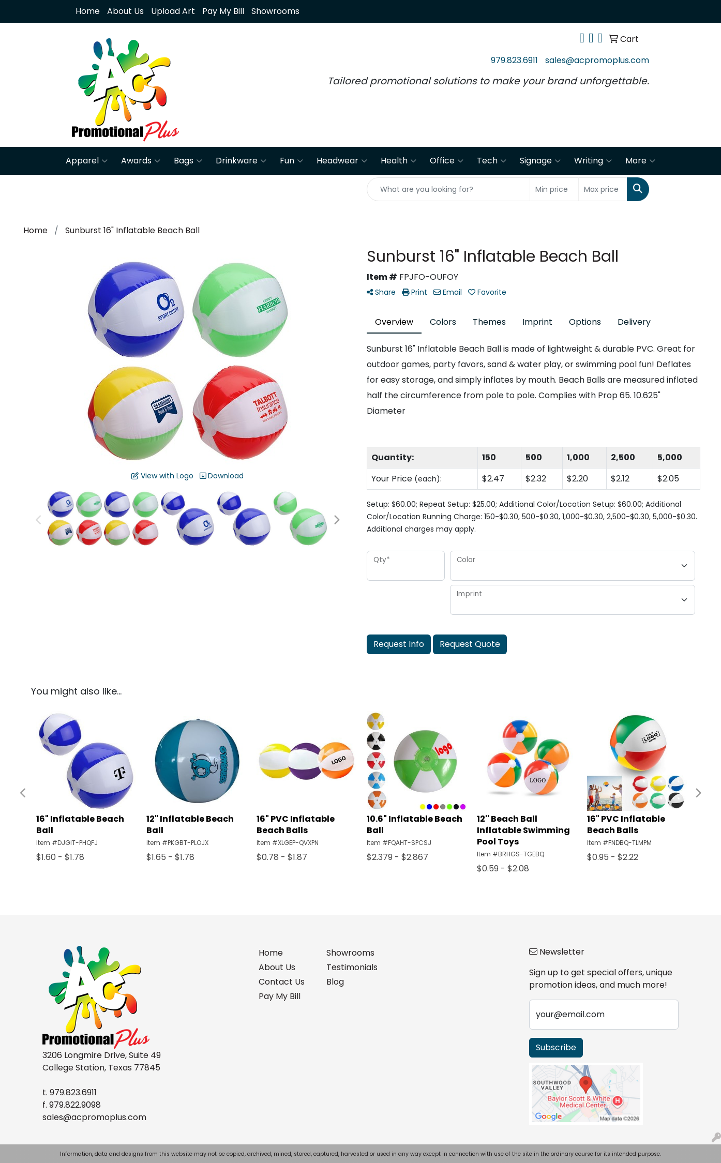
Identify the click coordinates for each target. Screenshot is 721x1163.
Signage (540, 161)
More (640, 161)
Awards (140, 161)
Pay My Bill (223, 11)
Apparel (87, 161)
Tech (491, 161)
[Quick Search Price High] (602, 189)
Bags (188, 161)
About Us (125, 11)
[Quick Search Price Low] (554, 189)
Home (88, 11)
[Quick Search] (448, 189)
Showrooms (275, 11)
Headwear (342, 161)
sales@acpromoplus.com (597, 60)
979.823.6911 (514, 60)
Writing (593, 161)
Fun (291, 161)
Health (398, 161)
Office (446, 161)
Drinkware (241, 161)
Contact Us (282, 982)
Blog (335, 982)
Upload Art (173, 11)
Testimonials (352, 967)
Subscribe (556, 1047)
